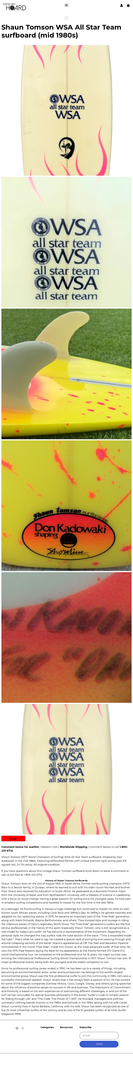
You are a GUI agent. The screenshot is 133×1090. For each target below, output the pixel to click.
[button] (14, 7)
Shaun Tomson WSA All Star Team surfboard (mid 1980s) (61, 31)
